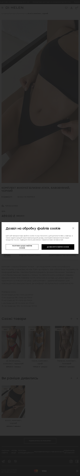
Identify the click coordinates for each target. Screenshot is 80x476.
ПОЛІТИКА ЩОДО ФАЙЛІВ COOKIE (22, 247)
